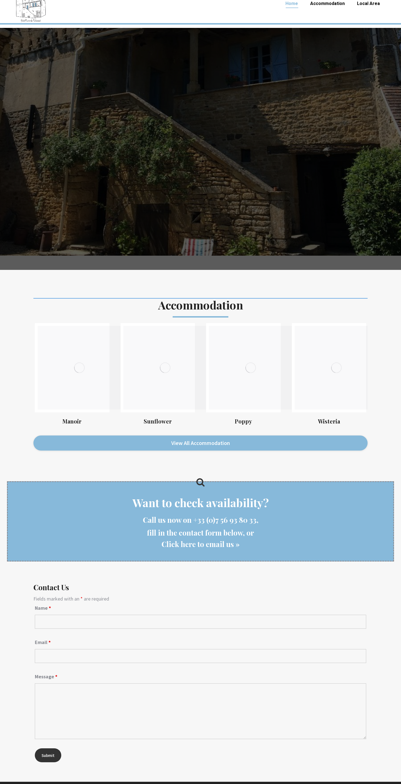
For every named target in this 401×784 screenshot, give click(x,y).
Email (43, 628)
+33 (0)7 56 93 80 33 (36, 8)
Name (43, 593)
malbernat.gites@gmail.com (359, 8)
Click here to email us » (201, 529)
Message (46, 662)
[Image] (79, 368)
